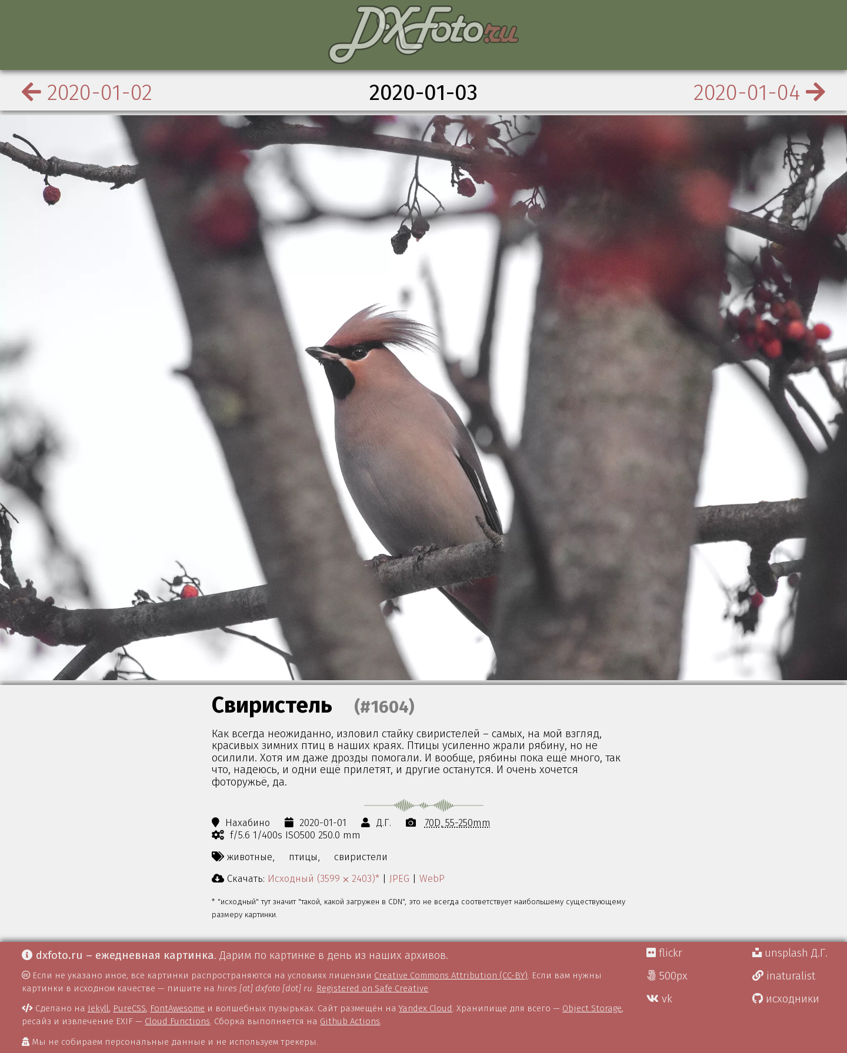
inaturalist (783, 976)
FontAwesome (177, 1008)
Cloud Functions (177, 1021)
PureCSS (129, 1008)
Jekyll (98, 1008)
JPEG (399, 878)
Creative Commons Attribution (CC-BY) (451, 975)
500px (667, 976)
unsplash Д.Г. (790, 953)
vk (659, 998)
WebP (432, 878)
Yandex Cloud (425, 1008)
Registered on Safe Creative (372, 988)
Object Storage (592, 1008)
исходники (785, 998)
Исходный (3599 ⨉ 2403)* (323, 878)
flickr (664, 953)
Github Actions (350, 1021)
